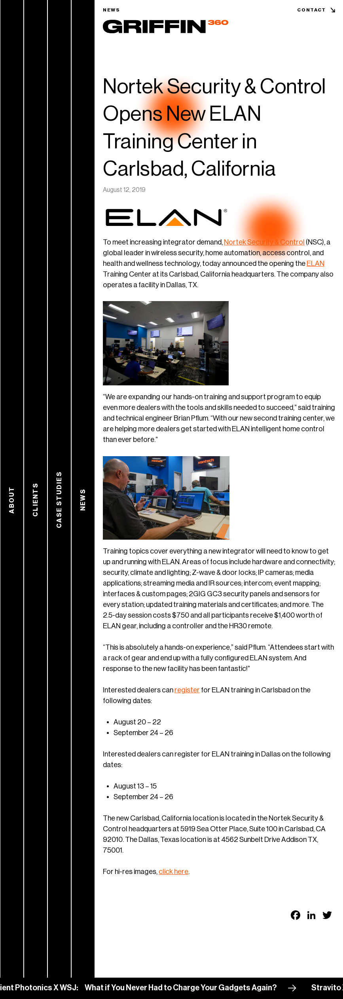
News (111, 10)
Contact (311, 10)
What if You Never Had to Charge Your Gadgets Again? (187, 988)
